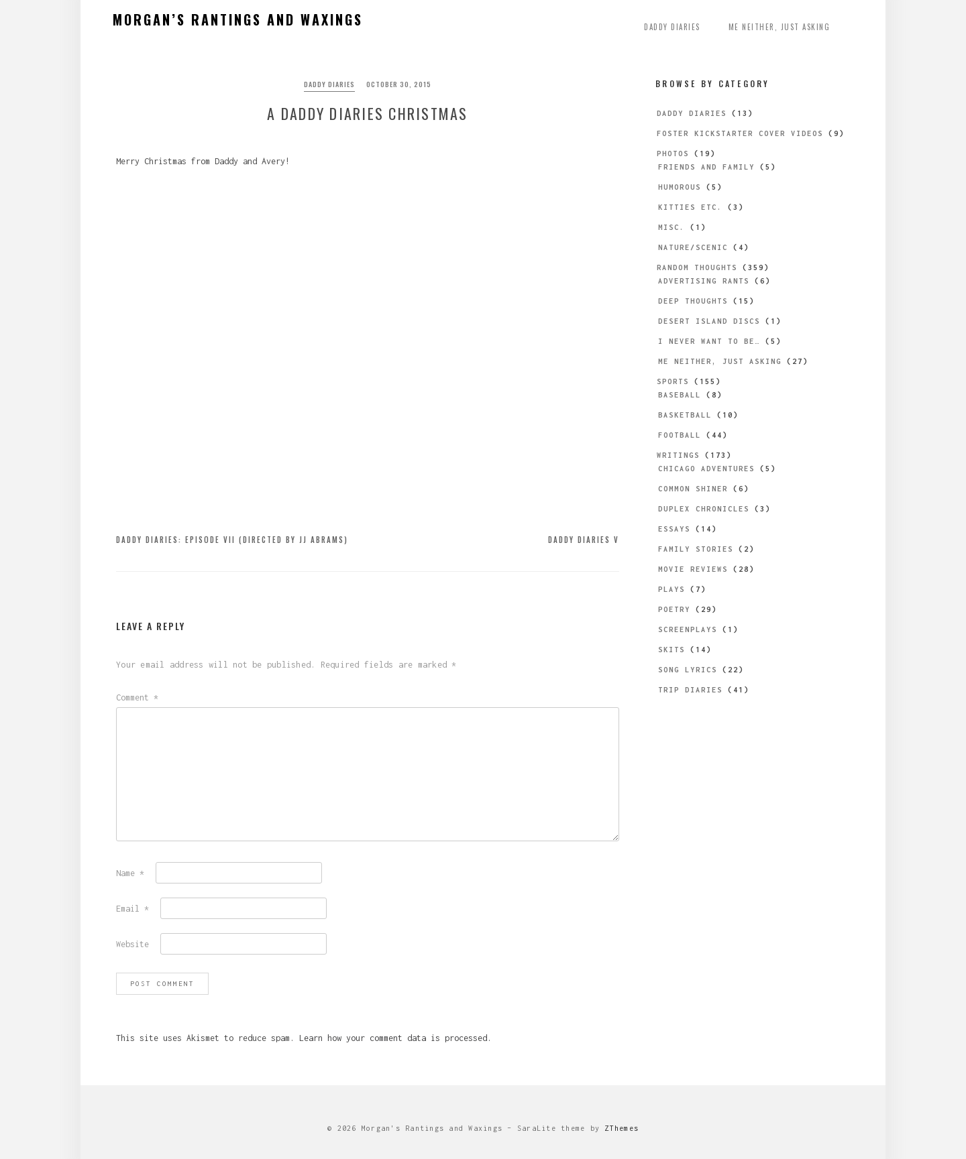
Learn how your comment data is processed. (395, 1038)
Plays (671, 589)
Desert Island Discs (709, 321)
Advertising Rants (703, 281)
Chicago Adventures (706, 469)
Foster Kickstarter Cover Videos (740, 133)
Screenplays (687, 629)
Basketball (685, 415)
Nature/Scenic (693, 247)
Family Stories (695, 549)
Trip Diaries (690, 690)
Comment (137, 697)
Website (132, 944)
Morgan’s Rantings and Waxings (238, 19)
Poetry (674, 609)
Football (679, 435)
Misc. (671, 227)
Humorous (679, 187)
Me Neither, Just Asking (779, 26)
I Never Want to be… (709, 341)
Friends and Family (706, 167)
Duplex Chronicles (703, 509)
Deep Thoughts (693, 301)
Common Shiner (693, 489)
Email (132, 909)
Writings (678, 455)
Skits (671, 650)
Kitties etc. (690, 207)
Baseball (679, 395)
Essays (674, 529)
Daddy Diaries (672, 26)
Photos (673, 153)
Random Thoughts (697, 267)
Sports (673, 381)
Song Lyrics (687, 670)
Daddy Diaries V (583, 539)
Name (130, 873)
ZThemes (621, 1128)
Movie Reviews (693, 569)
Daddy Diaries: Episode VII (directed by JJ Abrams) (232, 539)
